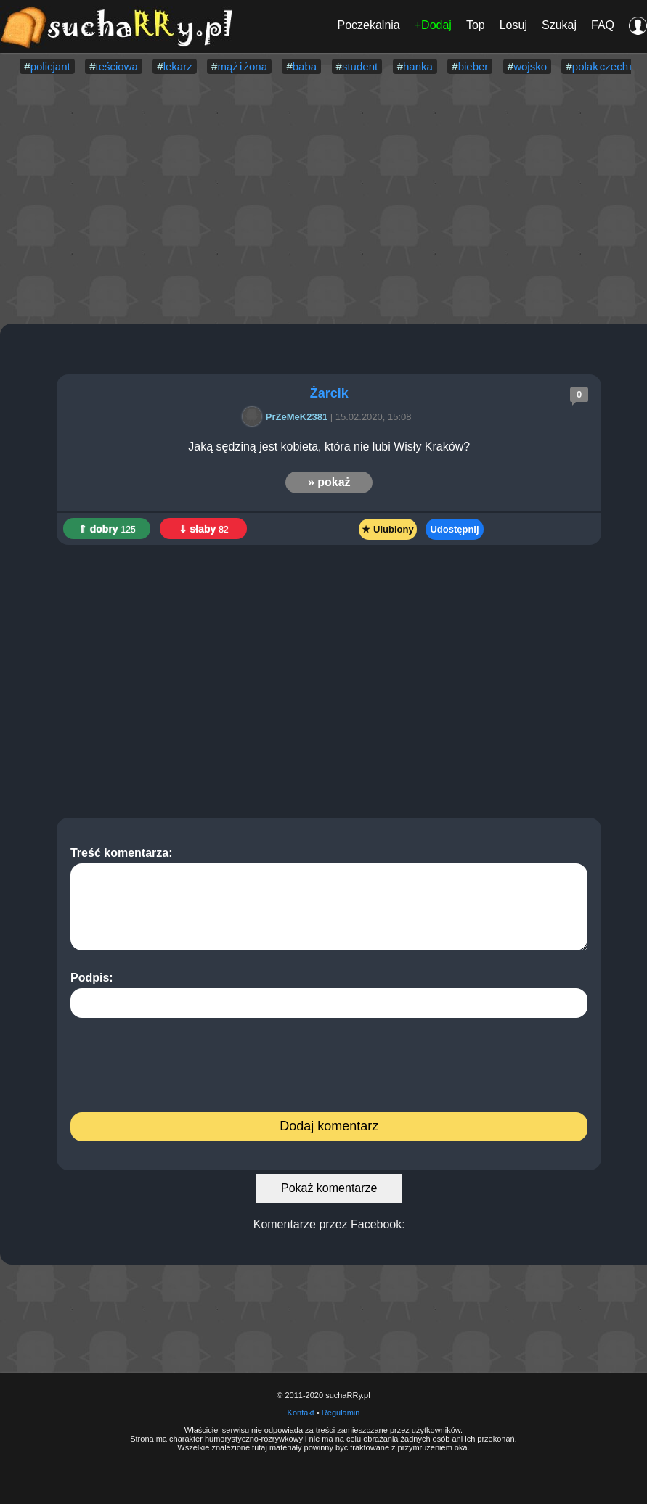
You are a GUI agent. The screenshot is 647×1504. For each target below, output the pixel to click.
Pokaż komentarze (329, 1188)
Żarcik (329, 393)
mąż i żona (242, 66)
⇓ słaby (204, 529)
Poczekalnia (368, 25)
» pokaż (329, 482)
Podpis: (329, 994)
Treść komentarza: (329, 898)
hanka (418, 66)
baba (305, 66)
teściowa (116, 66)
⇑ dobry (107, 529)
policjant (50, 66)
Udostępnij (454, 529)
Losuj (513, 25)
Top (475, 25)
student (360, 66)
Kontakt (301, 1412)
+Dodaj (433, 25)
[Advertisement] (323, 200)
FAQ (602, 25)
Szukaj (559, 25)
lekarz (177, 66)
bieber (473, 66)
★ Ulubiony (387, 529)
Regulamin (341, 1412)
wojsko (530, 66)
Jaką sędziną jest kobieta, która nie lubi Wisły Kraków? (329, 446)
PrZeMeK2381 (287, 416)
